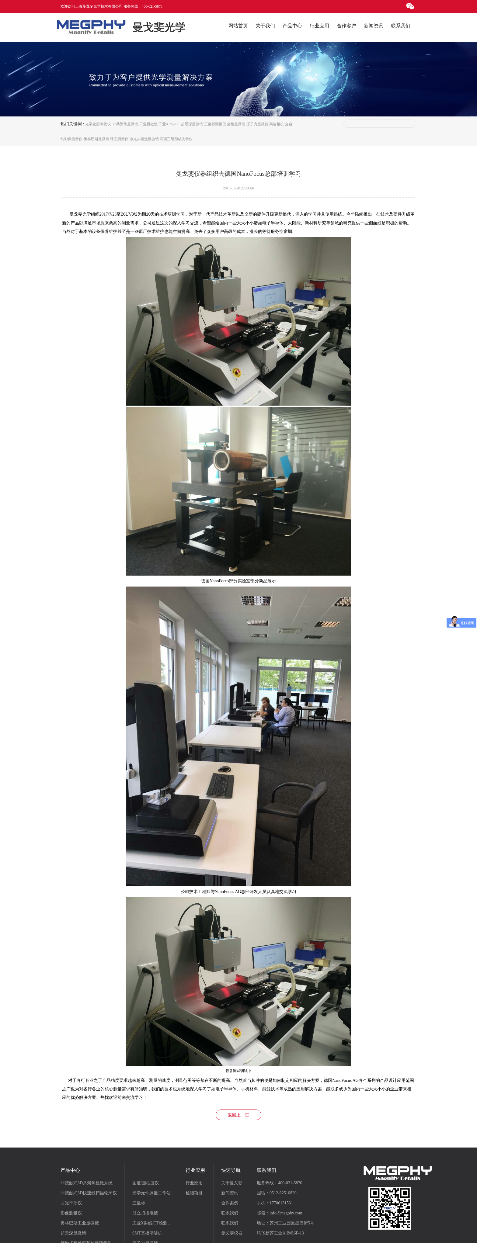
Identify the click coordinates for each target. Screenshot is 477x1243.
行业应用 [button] (319, 25)
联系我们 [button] (400, 25)
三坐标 (138, 1155)
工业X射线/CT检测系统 (154, 1175)
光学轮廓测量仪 (98, 124)
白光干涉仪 (71, 1155)
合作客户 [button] (346, 25)
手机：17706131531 (275, 1155)
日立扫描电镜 (145, 1165)
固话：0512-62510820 (277, 1145)
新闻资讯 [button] (373, 25)
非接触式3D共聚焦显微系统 (87, 1135)
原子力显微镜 (257, 124)
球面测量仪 (119, 139)
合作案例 (229, 1155)
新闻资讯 (229, 1145)
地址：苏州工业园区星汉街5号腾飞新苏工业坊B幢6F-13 (285, 1180)
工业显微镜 (148, 124)
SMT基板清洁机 (147, 1185)
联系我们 (229, 1165)
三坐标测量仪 (215, 124)
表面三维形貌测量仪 (176, 139)
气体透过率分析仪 (149, 1215)
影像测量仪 (71, 1165)
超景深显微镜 (192, 124)
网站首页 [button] (238, 25)
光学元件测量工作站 (151, 1145)
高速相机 (276, 124)
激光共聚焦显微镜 (144, 139)
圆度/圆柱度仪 (145, 1135)
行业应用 (194, 1135)
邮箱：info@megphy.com (279, 1165)
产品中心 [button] (292, 25)
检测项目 (194, 1145)
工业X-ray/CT (169, 124)
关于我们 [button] (265, 25)
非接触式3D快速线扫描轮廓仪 (89, 1145)
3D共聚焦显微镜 (125, 124)
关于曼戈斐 (231, 1135)
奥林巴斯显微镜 (96, 139)
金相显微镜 (236, 124)
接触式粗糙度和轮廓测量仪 (86, 1195)
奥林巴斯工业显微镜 (80, 1175)
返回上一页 (238, 1067)
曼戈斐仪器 (231, 1185)
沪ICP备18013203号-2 (266, 1233)
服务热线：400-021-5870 (279, 1135)
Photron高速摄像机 (149, 1205)
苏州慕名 (317, 1233)
